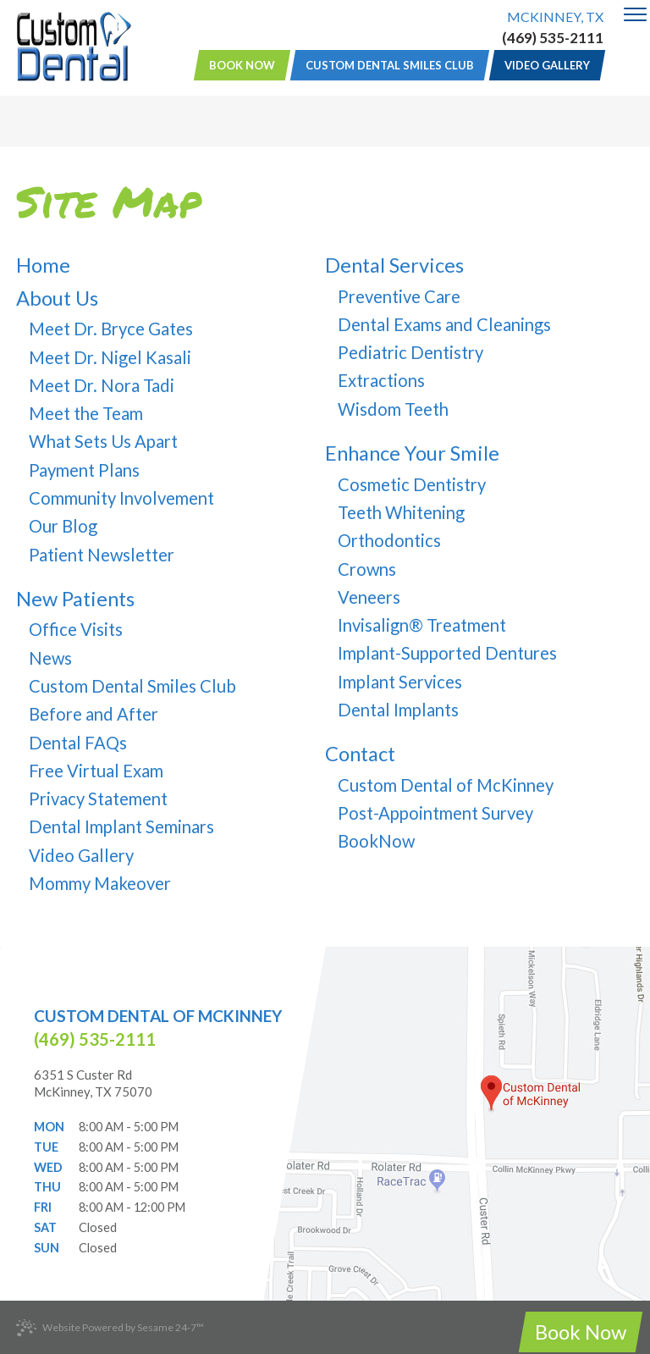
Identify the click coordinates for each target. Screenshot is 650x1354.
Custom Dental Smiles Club (390, 65)
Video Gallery (547, 65)
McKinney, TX (555, 17)
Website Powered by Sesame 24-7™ (110, 1328)
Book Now (242, 65)
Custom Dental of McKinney (158, 1015)
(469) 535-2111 (552, 38)
